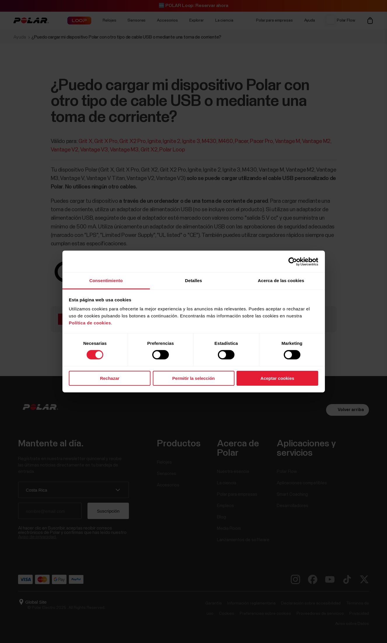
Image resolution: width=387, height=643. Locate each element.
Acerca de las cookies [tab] (281, 280)
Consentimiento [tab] (106, 280)
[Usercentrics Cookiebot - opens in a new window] (292, 261)
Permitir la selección (193, 378)
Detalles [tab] (193, 280)
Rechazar (110, 378)
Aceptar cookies (277, 378)
